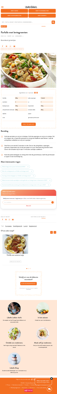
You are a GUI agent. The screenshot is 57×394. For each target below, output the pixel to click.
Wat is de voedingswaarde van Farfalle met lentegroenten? (17, 171)
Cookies (27, 384)
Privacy (8, 384)
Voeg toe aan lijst (28, 124)
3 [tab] (30, 268)
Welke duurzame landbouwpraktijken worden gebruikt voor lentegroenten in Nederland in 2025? (26, 180)
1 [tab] (26, 268)
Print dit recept (18, 49)
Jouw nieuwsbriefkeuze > (28, 283)
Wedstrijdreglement (15, 387)
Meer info (28, 205)
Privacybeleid (28, 289)
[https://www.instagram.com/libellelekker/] (34, 379)
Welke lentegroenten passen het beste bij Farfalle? (15, 167)
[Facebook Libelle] (32, 379)
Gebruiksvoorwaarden (17, 384)
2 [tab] (28, 268)
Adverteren (32, 387)
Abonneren (24, 387)
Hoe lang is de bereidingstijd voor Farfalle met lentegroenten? (18, 176)
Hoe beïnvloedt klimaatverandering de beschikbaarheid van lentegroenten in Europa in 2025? (25, 185)
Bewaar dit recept (7, 49)
